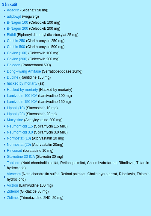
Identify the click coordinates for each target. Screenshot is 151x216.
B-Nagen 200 (17, 28)
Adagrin (13, 10)
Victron (12, 185)
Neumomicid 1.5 (20, 126)
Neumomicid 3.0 (20, 132)
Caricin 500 (16, 47)
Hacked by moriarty (22, 90)
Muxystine (15, 120)
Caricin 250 (16, 41)
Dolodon (13, 65)
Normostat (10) (19, 138)
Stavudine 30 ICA (21, 156)
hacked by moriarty (22, 83)
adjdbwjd (14, 16)
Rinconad (14, 150)
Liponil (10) (16, 108)
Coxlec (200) (17, 59)
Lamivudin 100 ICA (22, 96)
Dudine (12, 77)
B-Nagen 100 (17, 22)
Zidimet (13, 198)
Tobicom (13, 163)
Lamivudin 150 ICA (22, 102)
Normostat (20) (19, 144)
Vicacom (14, 174)
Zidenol (13, 191)
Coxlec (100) (17, 53)
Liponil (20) (16, 114)
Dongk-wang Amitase (24, 71)
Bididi (11, 35)
